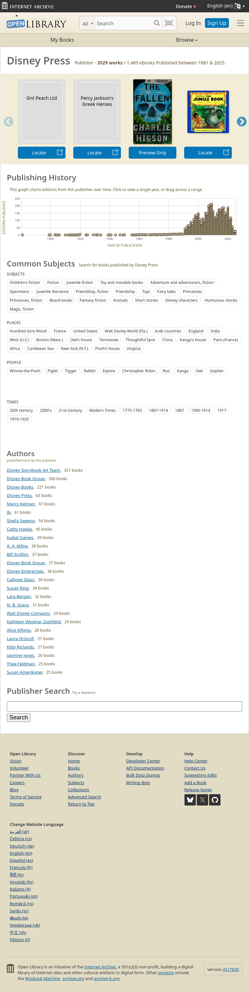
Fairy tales (166, 291)
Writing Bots (138, 782)
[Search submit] (156, 23)
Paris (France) (225, 340)
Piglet (52, 371)
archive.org (73, 978)
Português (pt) (24, 896)
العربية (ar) (19, 831)
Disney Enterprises (25, 571)
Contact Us (195, 768)
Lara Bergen (19, 596)
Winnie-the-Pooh (25, 371)
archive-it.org (107, 978)
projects (166, 972)
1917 (221, 410)
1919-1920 (19, 419)
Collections (78, 790)
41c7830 (231, 969)
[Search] (123, 23)
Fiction (53, 282)
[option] (42, 119)
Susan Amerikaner (24, 672)
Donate (186, 6)
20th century (21, 410)
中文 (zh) (18, 932)
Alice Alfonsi (19, 630)
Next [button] (241, 129)
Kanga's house (193, 340)
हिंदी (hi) (16, 875)
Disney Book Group (26, 478)
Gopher (217, 371)
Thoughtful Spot (140, 340)
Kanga (183, 371)
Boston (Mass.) (49, 340)
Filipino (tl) (20, 939)
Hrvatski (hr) (22, 882)
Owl (199, 371)
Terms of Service (26, 797)
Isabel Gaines (20, 537)
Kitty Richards (20, 647)
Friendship (125, 291)
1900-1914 (200, 410)
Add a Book (195, 782)
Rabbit (90, 371)
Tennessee (108, 340)
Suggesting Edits (200, 775)
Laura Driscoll (20, 638)
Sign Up (217, 23)
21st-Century (70, 410)
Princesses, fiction (26, 300)
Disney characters (181, 300)
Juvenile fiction (79, 282)
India (215, 331)
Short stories (146, 300)
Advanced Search (84, 797)
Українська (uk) (25, 925)
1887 (179, 410)
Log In (193, 23)
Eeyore (109, 371)
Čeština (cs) (21, 838)
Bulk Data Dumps (143, 775)
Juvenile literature (53, 291)
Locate (39, 153)
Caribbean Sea (40, 348)
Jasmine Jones (20, 655)
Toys (146, 291)
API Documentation (145, 768)
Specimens (20, 291)
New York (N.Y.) (74, 348)
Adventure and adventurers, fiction (182, 282)
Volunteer (19, 768)
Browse (160, 39)
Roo (166, 371)
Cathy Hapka (19, 529)
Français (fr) (21, 867)
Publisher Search (38, 690)
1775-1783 (132, 410)
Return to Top (81, 804)
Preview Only (152, 153)
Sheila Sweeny (21, 521)
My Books (62, 39)
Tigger (71, 371)
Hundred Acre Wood (28, 331)
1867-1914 (158, 410)
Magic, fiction (22, 309)
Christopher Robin (139, 371)
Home (74, 761)
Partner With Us (25, 775)
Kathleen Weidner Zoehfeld (34, 622)
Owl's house (81, 340)
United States (85, 331)
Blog (14, 790)
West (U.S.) (19, 340)
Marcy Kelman (21, 504)
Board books (61, 300)
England (196, 331)
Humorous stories (221, 300)
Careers (17, 782)
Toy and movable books (121, 282)
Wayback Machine (42, 978)
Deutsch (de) (22, 846)
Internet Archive (100, 967)
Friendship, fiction (92, 291)
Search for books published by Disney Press (118, 265)
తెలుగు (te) (19, 918)
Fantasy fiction (93, 300)
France (60, 331)
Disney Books (20, 487)
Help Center (196, 761)
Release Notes (198, 790)
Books (74, 768)
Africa (15, 348)
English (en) (21, 853)
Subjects (76, 782)
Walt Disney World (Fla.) (126, 331)
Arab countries (168, 331)
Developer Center (143, 761)
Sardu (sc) (19, 911)
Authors (76, 775)
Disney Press (19, 495)
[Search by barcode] (168, 23)
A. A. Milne (17, 546)
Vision (15, 761)
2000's (46, 410)
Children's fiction (25, 282)
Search (18, 717)
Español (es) (21, 860)
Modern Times (102, 410)
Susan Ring (18, 588)
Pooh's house (107, 348)
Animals (120, 300)
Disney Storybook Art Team (33, 470)
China (167, 340)
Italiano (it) (20, 889)
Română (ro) (22, 904)
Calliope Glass (20, 579)
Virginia (134, 348)
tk (9, 512)
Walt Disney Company (28, 613)
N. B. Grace (18, 605)
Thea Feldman (21, 664)
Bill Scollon (17, 554)
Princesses (192, 291)
